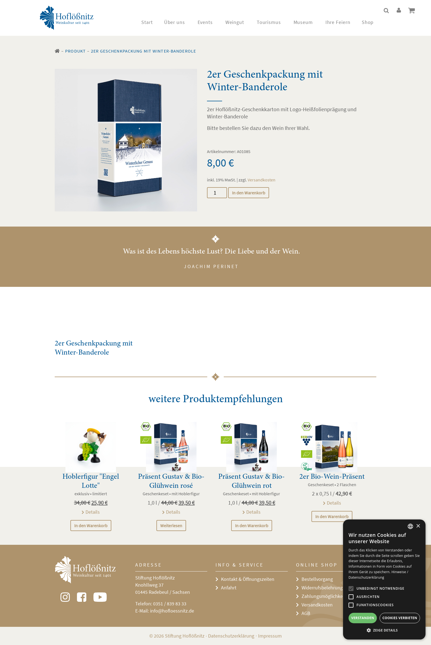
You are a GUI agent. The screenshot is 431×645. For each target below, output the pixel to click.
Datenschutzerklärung (231, 636)
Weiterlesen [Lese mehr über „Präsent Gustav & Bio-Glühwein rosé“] (171, 525)
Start (147, 22)
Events (205, 22)
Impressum (270, 636)
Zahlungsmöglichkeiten (326, 596)
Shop (368, 22)
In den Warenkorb (248, 192)
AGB (306, 613)
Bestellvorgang (317, 579)
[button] (384, 630)
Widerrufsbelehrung (322, 587)
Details (92, 512)
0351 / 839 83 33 (169, 603)
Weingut (234, 22)
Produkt (75, 51)
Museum (303, 22)
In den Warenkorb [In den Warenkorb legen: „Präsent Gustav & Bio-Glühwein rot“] (251, 525)
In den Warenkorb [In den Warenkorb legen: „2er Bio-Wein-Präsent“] (332, 516)
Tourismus (269, 22)
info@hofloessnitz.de (172, 611)
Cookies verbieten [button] (399, 618)
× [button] (418, 526)
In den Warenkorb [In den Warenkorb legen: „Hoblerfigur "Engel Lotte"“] (90, 525)
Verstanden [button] (362, 618)
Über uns (174, 22)
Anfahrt (228, 587)
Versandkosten (261, 180)
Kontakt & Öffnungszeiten (247, 579)
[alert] (384, 579)
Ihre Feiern (337, 22)
